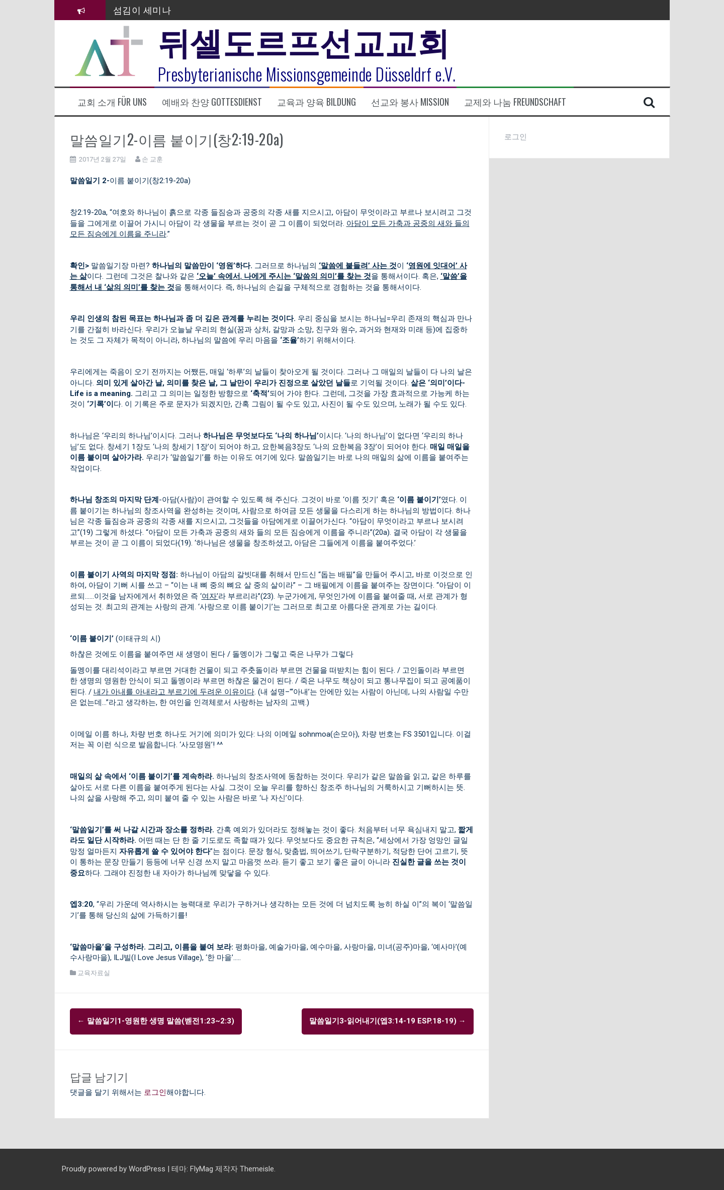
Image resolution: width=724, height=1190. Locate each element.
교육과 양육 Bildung (316, 102)
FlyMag (201, 1168)
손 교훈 (152, 159)
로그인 (155, 1092)
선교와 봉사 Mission (410, 102)
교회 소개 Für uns (112, 102)
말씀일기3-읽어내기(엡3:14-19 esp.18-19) (387, 1020)
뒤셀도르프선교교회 (304, 40)
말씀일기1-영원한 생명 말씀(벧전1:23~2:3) (155, 1020)
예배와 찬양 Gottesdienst (212, 102)
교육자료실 (93, 973)
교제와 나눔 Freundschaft (515, 102)
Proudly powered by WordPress (114, 1168)
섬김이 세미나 (142, 9)
